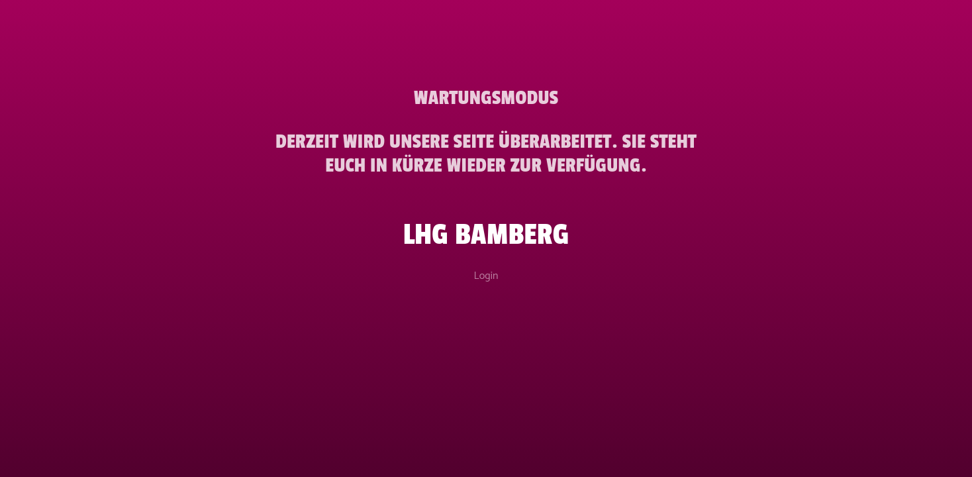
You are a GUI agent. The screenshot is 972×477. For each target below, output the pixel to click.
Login (486, 276)
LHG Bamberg (486, 234)
